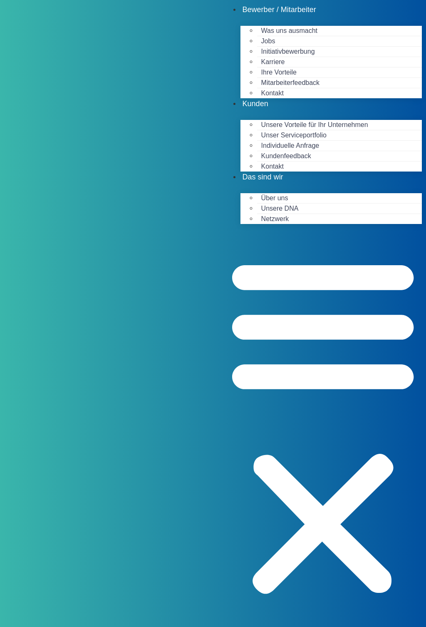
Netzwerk (275, 218)
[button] (323, 425)
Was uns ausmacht (289, 30)
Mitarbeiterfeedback (290, 82)
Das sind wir (263, 177)
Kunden (255, 104)
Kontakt (272, 93)
